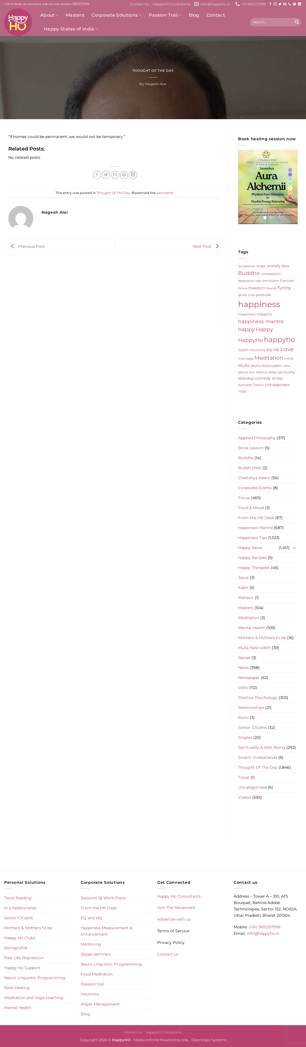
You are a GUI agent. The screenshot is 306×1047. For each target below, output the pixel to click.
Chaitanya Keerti (254, 477)
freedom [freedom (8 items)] (257, 288)
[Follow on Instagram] (275, 4)
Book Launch (251, 447)
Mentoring (91, 944)
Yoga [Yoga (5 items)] (242, 391)
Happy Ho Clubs (19, 937)
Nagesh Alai (156, 84)
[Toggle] (294, 548)
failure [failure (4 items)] (243, 288)
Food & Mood (251, 507)
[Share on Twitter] (106, 175)
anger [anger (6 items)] (261, 266)
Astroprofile (15, 947)
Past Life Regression (24, 957)
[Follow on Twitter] (280, 4)
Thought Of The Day (153, 71)
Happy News (250, 547)
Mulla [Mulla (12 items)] (243, 365)
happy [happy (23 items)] (246, 329)
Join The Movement (176, 907)
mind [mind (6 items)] (288, 358)
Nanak (244, 657)
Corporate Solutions (116, 15)
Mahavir (246, 597)
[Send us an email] (284, 4)
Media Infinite (146, 1040)
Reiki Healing (17, 987)
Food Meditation (97, 974)
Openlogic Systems (209, 1040)
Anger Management (100, 1004)
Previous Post (26, 246)
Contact (215, 15)
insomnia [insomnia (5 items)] (257, 350)
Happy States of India (71, 29)
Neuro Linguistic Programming (34, 977)
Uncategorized (252, 787)
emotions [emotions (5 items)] (271, 281)
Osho (243, 687)
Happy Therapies (254, 567)
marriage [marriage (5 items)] (245, 359)
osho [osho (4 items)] (286, 366)
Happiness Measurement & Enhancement (106, 931)
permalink (165, 193)
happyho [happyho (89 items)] (279, 339)
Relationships (251, 707)
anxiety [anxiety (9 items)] (274, 265)
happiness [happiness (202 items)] (259, 304)
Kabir (243, 587)
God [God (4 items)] (251, 295)
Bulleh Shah (249, 467)
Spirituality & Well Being (261, 747)
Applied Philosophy (257, 437)
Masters (75, 15)
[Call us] (289, 4)
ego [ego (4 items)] (259, 281)
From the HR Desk (256, 517)
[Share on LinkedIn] (133, 175)
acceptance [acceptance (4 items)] (246, 266)
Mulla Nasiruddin (254, 647)
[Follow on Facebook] (270, 4)
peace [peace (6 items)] (243, 372)
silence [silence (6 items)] (261, 372)
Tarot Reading (18, 897)
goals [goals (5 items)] (242, 295)
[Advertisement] (153, 856)
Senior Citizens (252, 727)
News (243, 667)
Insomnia (90, 994)
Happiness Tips (252, 537)
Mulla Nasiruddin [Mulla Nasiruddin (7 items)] (266, 365)
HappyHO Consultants (171, 4)
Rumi (243, 717)
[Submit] (296, 22)
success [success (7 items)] (245, 384)
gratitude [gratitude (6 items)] (263, 295)
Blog (194, 15)
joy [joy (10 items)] (269, 349)
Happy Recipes (252, 557)
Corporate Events (255, 487)
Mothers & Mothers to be (262, 637)
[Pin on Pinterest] (124, 175)
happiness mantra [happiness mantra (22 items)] (261, 321)
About (49, 15)
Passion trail (92, 984)
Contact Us (139, 4)
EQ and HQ (91, 917)
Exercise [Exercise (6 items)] (287, 281)
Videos (244, 797)
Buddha (245, 457)
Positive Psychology (257, 697)
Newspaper (249, 677)
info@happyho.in (263, 933)
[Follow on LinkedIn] (299, 4)
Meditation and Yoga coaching (33, 997)
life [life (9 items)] (276, 349)
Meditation (248, 617)
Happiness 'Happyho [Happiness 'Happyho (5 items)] (255, 314)
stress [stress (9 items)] (277, 378)
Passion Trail (165, 15)
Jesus (243, 577)
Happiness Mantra (255, 527)
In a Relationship (20, 907)
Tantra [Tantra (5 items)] (258, 385)
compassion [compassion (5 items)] (271, 274)
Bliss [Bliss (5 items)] (285, 266)
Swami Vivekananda (257, 757)
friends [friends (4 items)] (271, 288)
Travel (243, 777)
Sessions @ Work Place (103, 897)
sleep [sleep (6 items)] (272, 372)
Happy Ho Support (22, 967)
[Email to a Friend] (115, 175)
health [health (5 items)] (243, 350)
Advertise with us (174, 919)
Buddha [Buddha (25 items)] (248, 273)
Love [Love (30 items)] (287, 349)
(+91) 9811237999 (264, 927)
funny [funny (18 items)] (284, 287)
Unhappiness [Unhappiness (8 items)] (277, 384)
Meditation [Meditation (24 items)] (268, 358)
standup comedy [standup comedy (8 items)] (254, 378)
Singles (245, 737)
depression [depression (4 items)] (246, 281)
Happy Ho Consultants (179, 896)
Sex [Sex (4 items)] (252, 372)
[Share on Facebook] (97, 175)
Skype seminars (96, 954)
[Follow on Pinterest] (294, 4)
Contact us (167, 954)
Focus (244, 497)
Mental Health (251, 627)
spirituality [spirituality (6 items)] (286, 372)
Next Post (207, 246)
